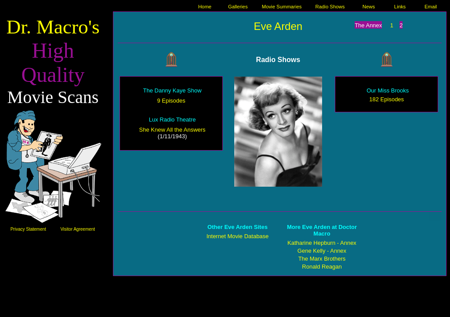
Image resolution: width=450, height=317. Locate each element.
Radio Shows (330, 6)
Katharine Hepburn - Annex (321, 243)
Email (431, 6)
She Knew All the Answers (172, 129)
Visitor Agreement (77, 229)
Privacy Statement (28, 229)
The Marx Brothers (322, 258)
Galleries (238, 6)
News (369, 6)
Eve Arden (278, 26)
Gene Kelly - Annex (322, 250)
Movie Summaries (282, 6)
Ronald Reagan (321, 266)
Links (400, 6)
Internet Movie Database (238, 236)
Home (204, 6)
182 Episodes (386, 99)
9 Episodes (171, 100)
